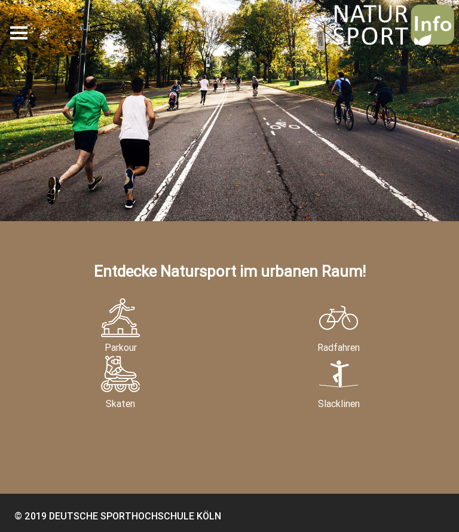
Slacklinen (339, 381)
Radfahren (338, 325)
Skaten (120, 381)
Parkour (120, 325)
